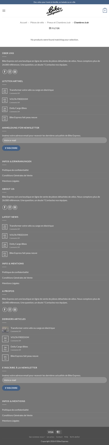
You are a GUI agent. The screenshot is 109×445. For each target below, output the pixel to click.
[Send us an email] (15, 71)
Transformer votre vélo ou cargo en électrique (32, 89)
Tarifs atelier (75, 437)
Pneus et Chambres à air (59, 22)
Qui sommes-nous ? (37, 437)
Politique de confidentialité (15, 170)
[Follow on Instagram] (10, 71)
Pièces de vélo (37, 22)
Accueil (23, 22)
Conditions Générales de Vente (17, 175)
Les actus (50, 437)
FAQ (66, 437)
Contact (59, 437)
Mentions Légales (10, 181)
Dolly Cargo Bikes (18, 108)
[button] (4, 10)
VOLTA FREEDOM (19, 99)
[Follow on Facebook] (4, 71)
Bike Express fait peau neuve (23, 117)
